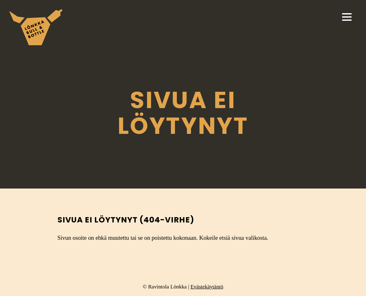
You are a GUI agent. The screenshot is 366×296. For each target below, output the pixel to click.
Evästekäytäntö (206, 287)
